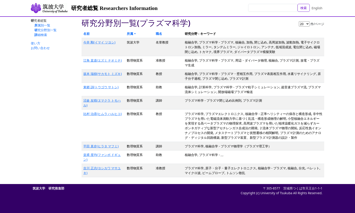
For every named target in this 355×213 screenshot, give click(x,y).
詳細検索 (40, 35)
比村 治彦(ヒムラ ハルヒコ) (102, 114)
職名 (159, 33)
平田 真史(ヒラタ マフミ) (101, 146)
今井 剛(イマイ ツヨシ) (99, 42)
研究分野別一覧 (45, 30)
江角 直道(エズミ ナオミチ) (102, 60)
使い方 (35, 43)
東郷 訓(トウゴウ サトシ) (101, 87)
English (317, 8)
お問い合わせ (40, 48)
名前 (86, 33)
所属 (130, 33)
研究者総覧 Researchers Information (114, 8)
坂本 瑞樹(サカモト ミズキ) (102, 74)
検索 (303, 8)
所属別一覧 (42, 25)
